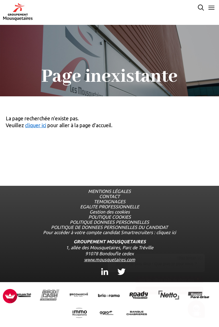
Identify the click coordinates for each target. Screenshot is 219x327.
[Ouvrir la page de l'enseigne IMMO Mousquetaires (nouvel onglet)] (79, 313)
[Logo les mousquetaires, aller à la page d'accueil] (18, 12)
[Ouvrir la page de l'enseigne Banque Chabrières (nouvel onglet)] (137, 313)
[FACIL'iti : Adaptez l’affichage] (10, 296)
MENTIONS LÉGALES (109, 191)
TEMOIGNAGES (109, 201)
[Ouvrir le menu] (211, 8)
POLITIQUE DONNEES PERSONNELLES (109, 222)
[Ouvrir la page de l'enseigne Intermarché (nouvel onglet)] (20, 295)
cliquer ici (35, 125)
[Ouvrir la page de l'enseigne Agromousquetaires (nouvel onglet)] (107, 313)
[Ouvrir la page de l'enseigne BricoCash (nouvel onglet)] (49, 295)
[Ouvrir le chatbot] (196, 310)
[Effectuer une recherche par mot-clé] (201, 8)
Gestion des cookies (110, 211)
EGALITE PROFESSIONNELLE (109, 206)
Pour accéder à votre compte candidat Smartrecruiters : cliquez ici (109, 232)
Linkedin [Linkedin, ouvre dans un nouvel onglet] (105, 266)
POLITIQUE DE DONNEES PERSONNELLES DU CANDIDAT (109, 227)
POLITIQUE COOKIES (109, 217)
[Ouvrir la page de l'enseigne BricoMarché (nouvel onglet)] (79, 295)
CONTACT (109, 196)
